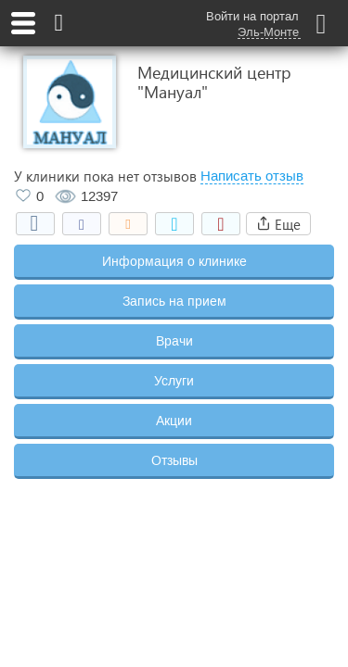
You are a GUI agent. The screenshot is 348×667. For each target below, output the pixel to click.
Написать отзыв (251, 176)
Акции (174, 420)
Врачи (174, 341)
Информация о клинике (174, 261)
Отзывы (174, 460)
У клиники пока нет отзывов (105, 176)
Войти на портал (252, 16)
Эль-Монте (268, 32)
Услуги (174, 380)
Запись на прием (174, 301)
